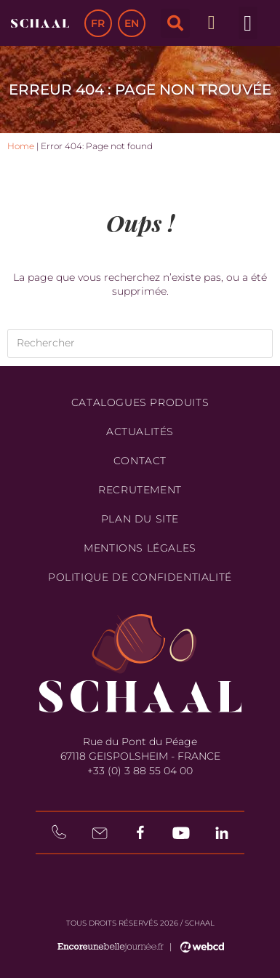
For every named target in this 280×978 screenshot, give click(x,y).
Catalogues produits (140, 402)
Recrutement (140, 489)
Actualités (140, 431)
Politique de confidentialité (140, 577)
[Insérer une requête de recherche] (140, 343)
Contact (140, 460)
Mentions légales (140, 547)
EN (131, 23)
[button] (175, 23)
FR (98, 23)
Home (20, 145)
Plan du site (140, 518)
